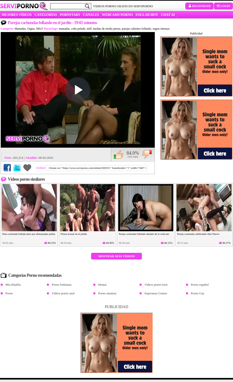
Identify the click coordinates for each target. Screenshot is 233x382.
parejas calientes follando (136, 28)
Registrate (199, 6)
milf (89, 28)
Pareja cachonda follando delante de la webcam (144, 233)
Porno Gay (197, 293)
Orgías (31, 28)
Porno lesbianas (61, 284)
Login (223, 6)
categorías (46, 15)
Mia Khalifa (13, 284)
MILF (39, 28)
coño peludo (78, 28)
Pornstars (70, 15)
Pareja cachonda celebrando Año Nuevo (198, 233)
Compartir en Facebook (7, 167)
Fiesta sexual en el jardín (74, 233)
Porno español (200, 284)
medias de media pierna (107, 28)
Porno (9, 293)
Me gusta (118, 154)
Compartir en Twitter (17, 167)
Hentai (102, 284)
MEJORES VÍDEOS (17, 15)
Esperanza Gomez (155, 293)
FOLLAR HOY (147, 15)
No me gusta (147, 154)
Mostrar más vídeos (116, 256)
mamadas (64, 28)
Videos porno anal (63, 293)
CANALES (91, 15)
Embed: (41, 168)
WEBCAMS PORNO (117, 15)
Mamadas (20, 28)
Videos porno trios (156, 284)
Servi (19, 6)
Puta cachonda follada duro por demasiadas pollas (28, 233)
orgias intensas (161, 28)
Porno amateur (107, 293)
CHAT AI (168, 15)
